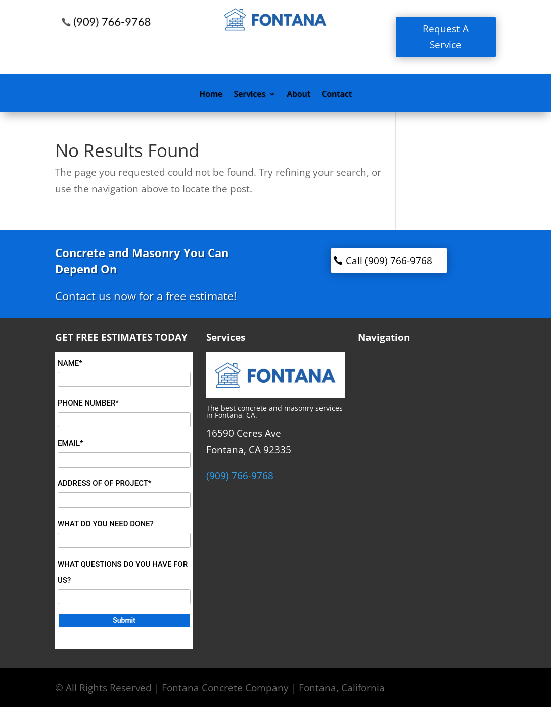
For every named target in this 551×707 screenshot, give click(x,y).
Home (210, 94)
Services (249, 94)
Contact (337, 94)
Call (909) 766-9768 (389, 260)
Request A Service (446, 37)
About (298, 94)
